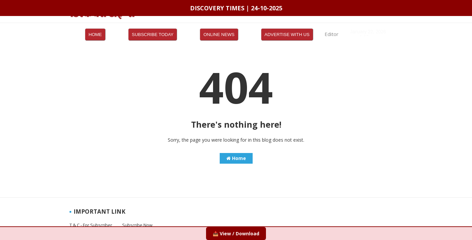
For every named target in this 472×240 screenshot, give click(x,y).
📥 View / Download (236, 233)
